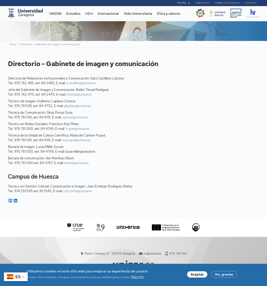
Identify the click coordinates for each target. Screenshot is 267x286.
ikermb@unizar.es (76, 163)
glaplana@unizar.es (77, 106)
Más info (137, 278)
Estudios (73, 13)
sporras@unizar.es (75, 117)
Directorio (202, 3)
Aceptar (197, 275)
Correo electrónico (227, 3)
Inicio (13, 44)
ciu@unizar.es (152, 254)
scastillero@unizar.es (81, 83)
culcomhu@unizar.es (77, 191)
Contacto (251, 3)
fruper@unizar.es (77, 128)
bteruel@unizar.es (79, 94)
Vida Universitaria (138, 13)
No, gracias (224, 275)
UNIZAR (55, 13)
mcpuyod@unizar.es (76, 140)
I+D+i (89, 13)
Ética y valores (168, 13)
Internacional (108, 13)
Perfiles (181, 3)
